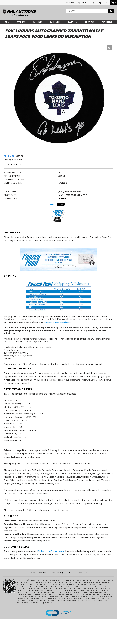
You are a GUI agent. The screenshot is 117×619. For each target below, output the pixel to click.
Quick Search (55, 22)
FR (106, 3)
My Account (82, 3)
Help (99, 3)
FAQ (92, 3)
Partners (21, 22)
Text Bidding (107, 22)
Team (7, 22)
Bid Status (89, 22)
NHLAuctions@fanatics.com (51, 551)
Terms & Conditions (38, 572)
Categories (37, 22)
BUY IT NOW (72, 22)
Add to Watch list (13, 164)
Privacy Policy (57, 572)
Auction (62, 198)
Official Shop (69, 3)
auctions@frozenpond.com (57, 321)
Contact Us (82, 572)
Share (52, 204)
